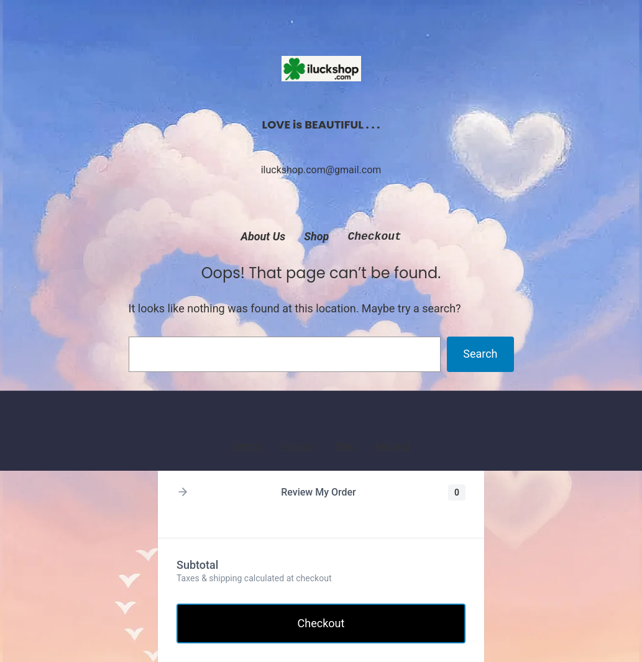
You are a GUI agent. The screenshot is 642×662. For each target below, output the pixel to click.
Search (480, 353)
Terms (247, 446)
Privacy (299, 446)
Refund (392, 446)
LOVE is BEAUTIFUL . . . (321, 124)
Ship (346, 446)
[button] (183, 493)
